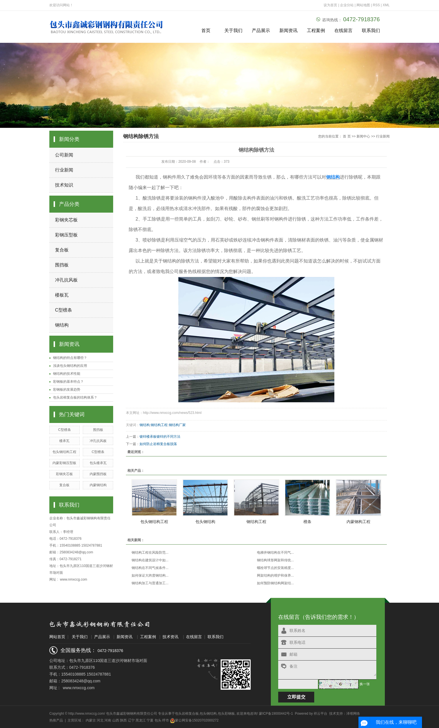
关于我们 (233, 30)
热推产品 (56, 720)
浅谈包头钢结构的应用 (70, 366)
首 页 (347, 136)
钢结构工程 (159, 425)
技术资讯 (170, 636)
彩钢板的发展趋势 (66, 389)
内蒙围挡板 (98, 474)
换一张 (365, 684)
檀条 (307, 521)
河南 (107, 720)
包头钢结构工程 (64, 452)
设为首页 (330, 5)
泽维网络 (353, 714)
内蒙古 (91, 720)
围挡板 (62, 265)
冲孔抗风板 (66, 280)
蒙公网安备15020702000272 (194, 720)
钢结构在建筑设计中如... (150, 560)
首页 (205, 30)
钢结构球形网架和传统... (275, 560)
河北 (100, 720)
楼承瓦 (64, 441)
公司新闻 (64, 155)
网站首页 (57, 636)
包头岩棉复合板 (187, 714)
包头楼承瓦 (98, 463)
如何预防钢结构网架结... (275, 583)
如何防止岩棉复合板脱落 (158, 444)
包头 (158, 720)
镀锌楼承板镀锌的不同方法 (160, 437)
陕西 (123, 720)
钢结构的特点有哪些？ (70, 358)
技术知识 (64, 185)
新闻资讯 (288, 30)
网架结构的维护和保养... (275, 575)
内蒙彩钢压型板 (64, 463)
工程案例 (316, 30)
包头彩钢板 (226, 714)
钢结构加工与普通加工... (150, 583)
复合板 (62, 249)
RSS (376, 5)
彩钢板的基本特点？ (68, 382)
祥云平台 (320, 714)
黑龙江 (141, 720)
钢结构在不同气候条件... (150, 568)
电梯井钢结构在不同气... (275, 553)
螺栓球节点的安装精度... (275, 568)
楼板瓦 (62, 295)
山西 (115, 720)
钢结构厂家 (177, 425)
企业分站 (347, 5)
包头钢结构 (205, 521)
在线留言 (343, 30)
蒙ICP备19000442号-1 (276, 714)
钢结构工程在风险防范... (150, 553)
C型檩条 (63, 310)
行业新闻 (64, 170)
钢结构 (62, 325)
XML (386, 5)
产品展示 (261, 30)
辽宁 (131, 720)
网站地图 (363, 5)
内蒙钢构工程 (358, 521)
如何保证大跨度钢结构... (150, 575)
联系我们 (371, 30)
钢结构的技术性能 (66, 374)
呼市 (165, 720)
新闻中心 (363, 136)
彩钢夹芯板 (66, 219)
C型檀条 (98, 452)
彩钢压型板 (66, 234)
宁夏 (150, 720)
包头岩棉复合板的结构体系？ (75, 397)
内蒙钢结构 (98, 485)
